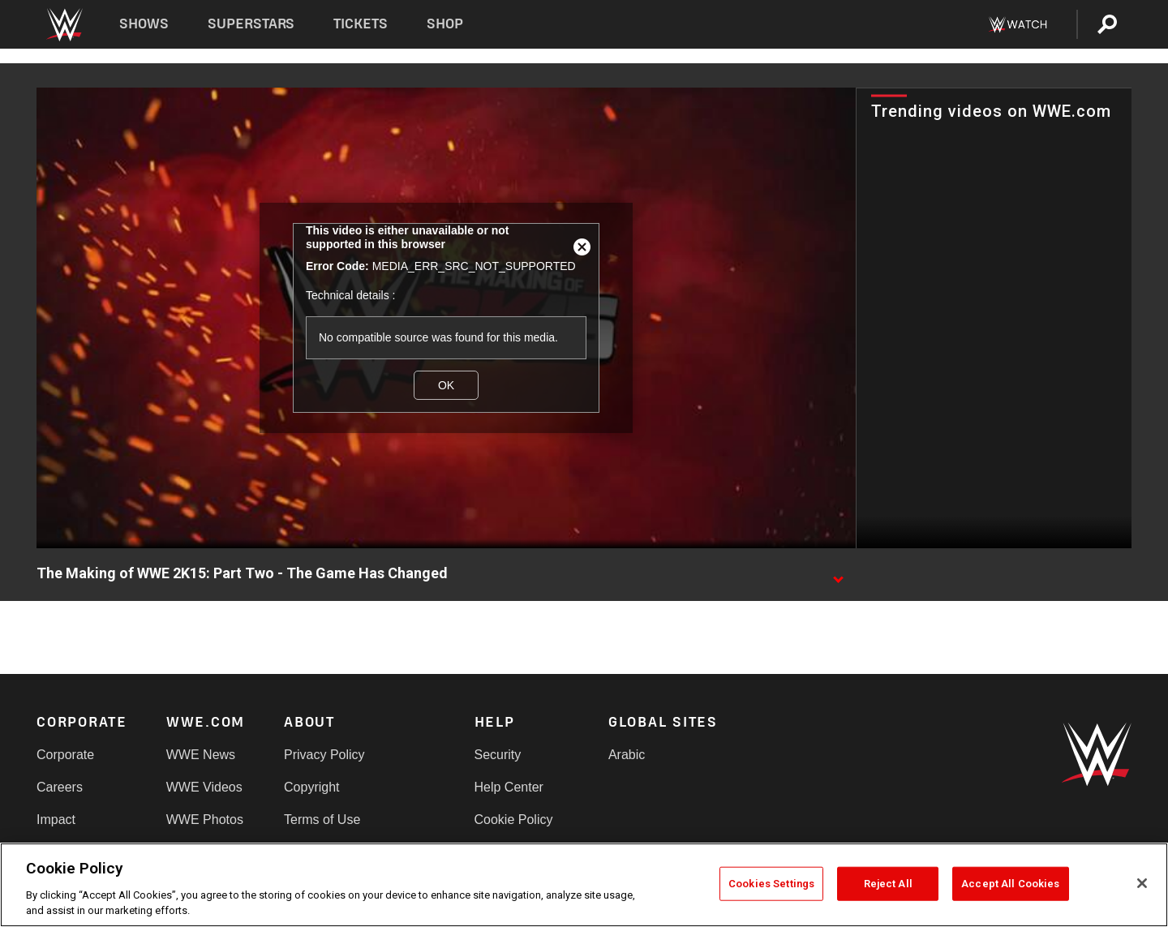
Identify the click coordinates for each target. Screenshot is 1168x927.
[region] (584, 885)
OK (446, 385)
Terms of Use (322, 819)
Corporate (65, 755)
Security (498, 755)
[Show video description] (838, 574)
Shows (144, 24)
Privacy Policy (324, 755)
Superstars (251, 24)
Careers (59, 787)
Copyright (311, 787)
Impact (55, 819)
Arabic (626, 755)
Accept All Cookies (1010, 884)
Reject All (888, 884)
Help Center (508, 787)
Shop (445, 24)
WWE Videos (204, 787)
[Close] (1142, 883)
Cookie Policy (513, 819)
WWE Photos (204, 819)
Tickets (360, 24)
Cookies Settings (771, 884)
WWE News (200, 755)
